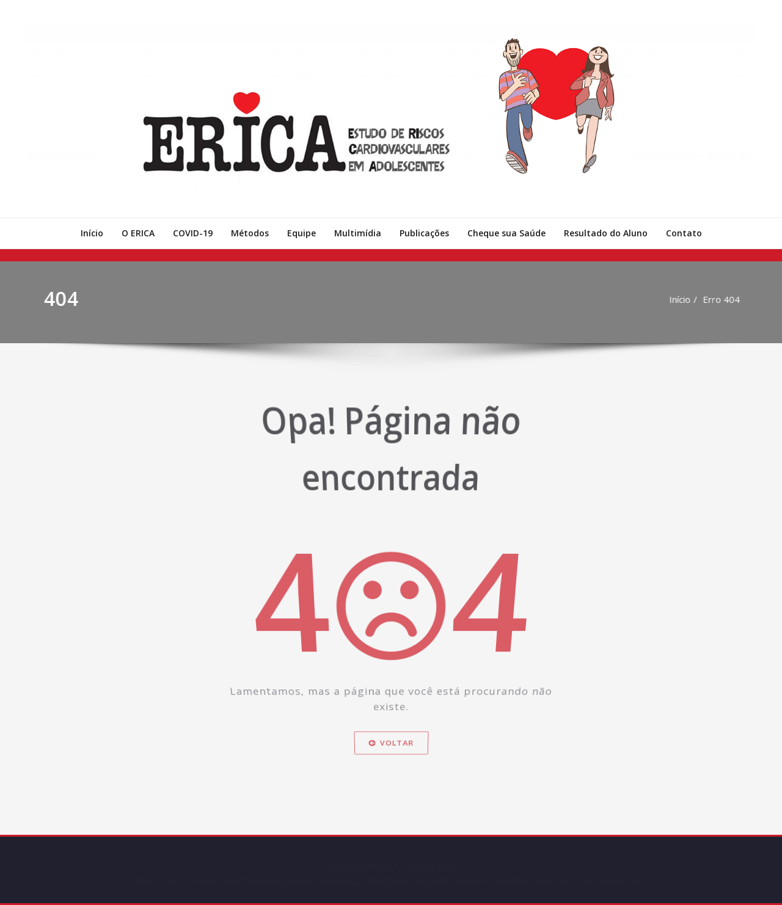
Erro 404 (725, 299)
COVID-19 (193, 233)
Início (92, 233)
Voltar (391, 757)
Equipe (301, 233)
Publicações (424, 233)
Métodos (250, 233)
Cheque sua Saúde (506, 233)
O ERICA (138, 233)
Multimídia (357, 233)
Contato (684, 233)
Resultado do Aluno (606, 233)
